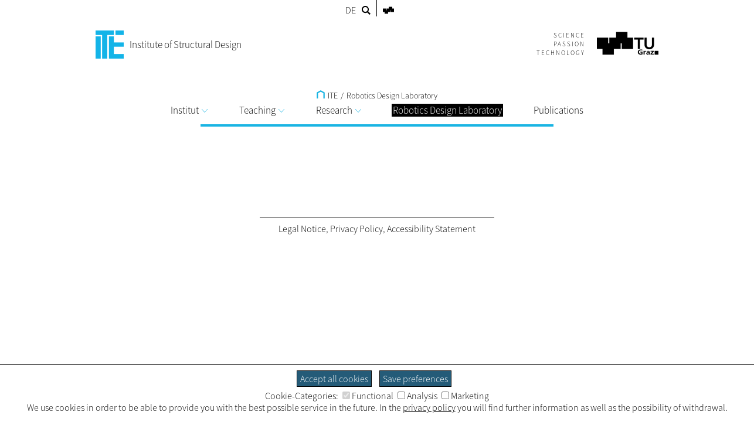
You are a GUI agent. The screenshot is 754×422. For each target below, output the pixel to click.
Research (338, 110)
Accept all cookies (334, 378)
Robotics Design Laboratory (392, 95)
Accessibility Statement (431, 228)
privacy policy (429, 407)
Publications (558, 110)
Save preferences (415, 378)
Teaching (261, 110)
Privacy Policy (356, 228)
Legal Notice (302, 228)
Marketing (465, 395)
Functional (367, 395)
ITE (327, 95)
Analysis (417, 395)
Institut (189, 110)
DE (350, 10)
